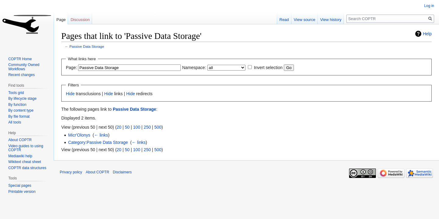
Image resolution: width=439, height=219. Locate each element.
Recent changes (21, 75)
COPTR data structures (27, 168)
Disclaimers (122, 172)
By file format (19, 116)
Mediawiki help (20, 156)
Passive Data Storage (87, 46)
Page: (71, 67)
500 (157, 127)
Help (427, 33)
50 (127, 127)
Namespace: (194, 67)
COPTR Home (20, 59)
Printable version (21, 191)
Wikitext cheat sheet (24, 162)
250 (147, 127)
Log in (429, 6)
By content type (21, 110)
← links (101, 135)
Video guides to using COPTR (25, 148)
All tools (14, 122)
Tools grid (16, 93)
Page (61, 19)
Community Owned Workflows (23, 67)
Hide (70, 93)
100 (136, 127)
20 (119, 127)
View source (305, 19)
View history (330, 19)
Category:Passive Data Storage (98, 142)
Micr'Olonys (79, 135)
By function (17, 105)
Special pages (19, 185)
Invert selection (268, 67)
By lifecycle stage (22, 98)
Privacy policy (71, 172)
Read (284, 19)
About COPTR (20, 140)
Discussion (80, 19)
